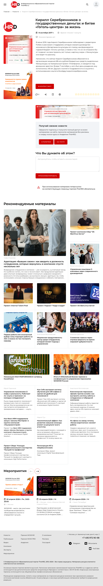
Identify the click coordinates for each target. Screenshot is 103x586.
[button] (95, 4)
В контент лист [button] (44, 86)
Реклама (45, 539)
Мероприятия (9, 553)
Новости (7, 535)
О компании (46, 535)
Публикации (8, 539)
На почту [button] (61, 142)
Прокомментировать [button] (47, 176)
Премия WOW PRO (28, 539)
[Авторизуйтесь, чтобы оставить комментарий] (67, 164)
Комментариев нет (45, 37)
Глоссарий (46, 542)
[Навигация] (5, 4)
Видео (6, 542)
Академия (24, 542)
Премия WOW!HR (27, 535)
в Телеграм (46, 142)
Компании (7, 546)
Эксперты (7, 550)
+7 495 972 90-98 (90, 538)
